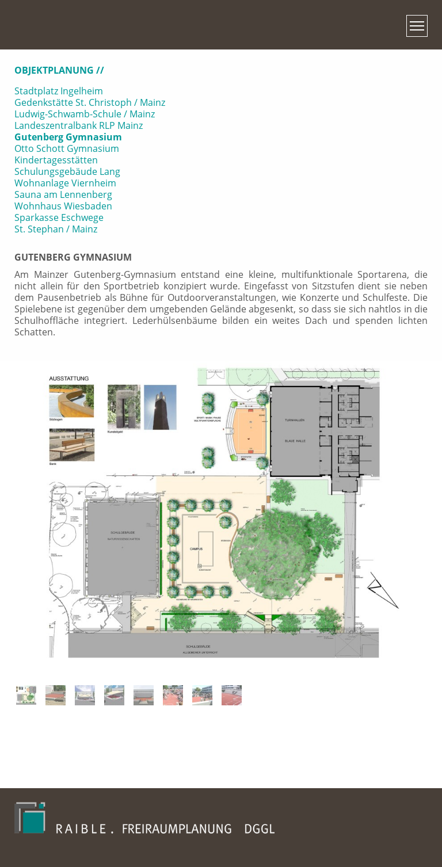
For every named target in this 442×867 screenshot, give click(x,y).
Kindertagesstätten (56, 160)
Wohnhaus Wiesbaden (63, 206)
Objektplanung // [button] (59, 70)
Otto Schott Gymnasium (66, 148)
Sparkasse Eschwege (59, 217)
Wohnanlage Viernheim (65, 183)
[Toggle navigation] (417, 26)
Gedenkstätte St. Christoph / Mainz (89, 102)
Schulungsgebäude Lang (67, 171)
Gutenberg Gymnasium (68, 137)
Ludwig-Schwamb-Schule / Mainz (84, 114)
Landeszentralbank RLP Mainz (78, 125)
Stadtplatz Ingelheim (58, 91)
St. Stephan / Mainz (55, 229)
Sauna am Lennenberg (63, 194)
